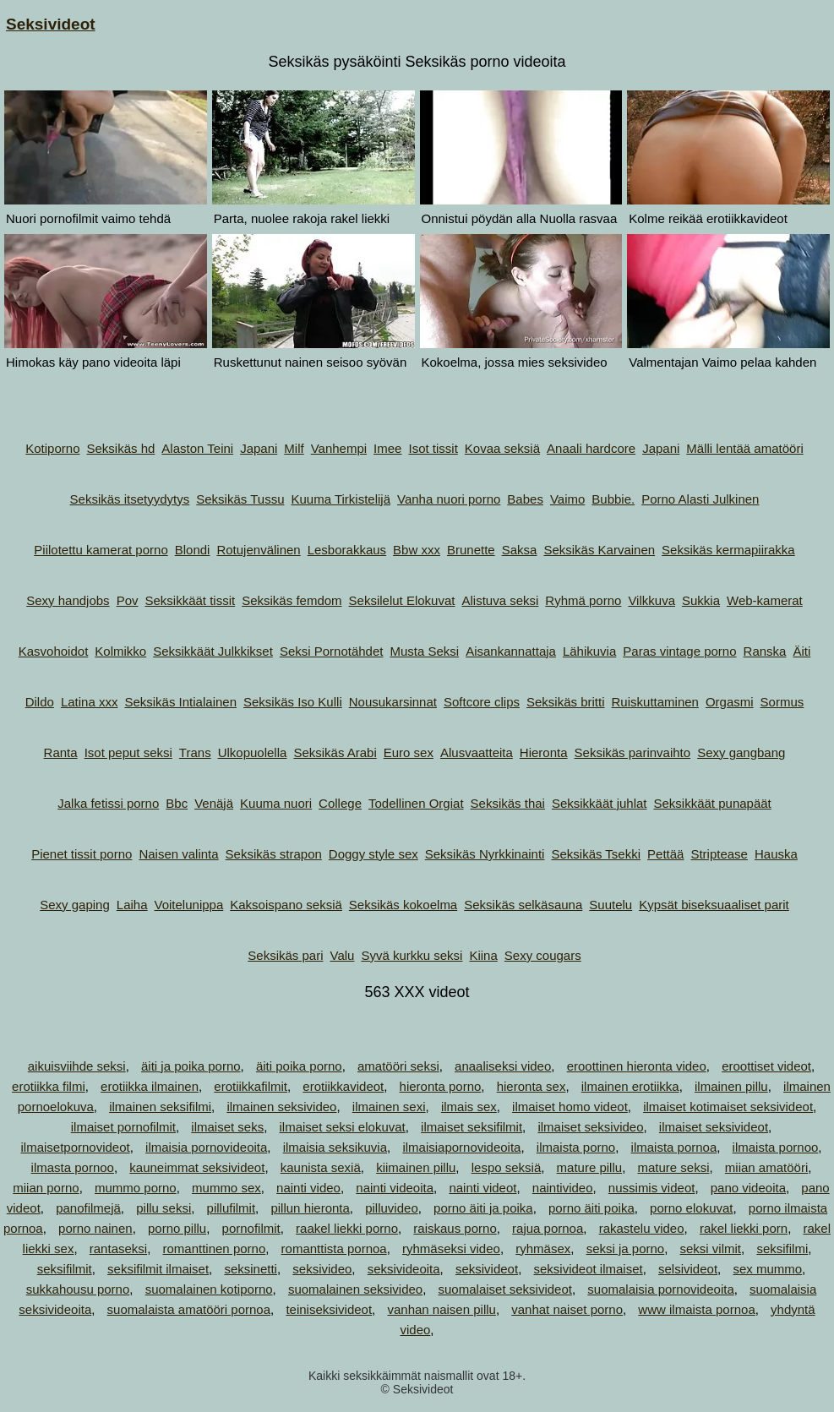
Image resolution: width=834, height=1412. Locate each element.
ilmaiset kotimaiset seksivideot (728, 1106)
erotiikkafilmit (250, 1086)
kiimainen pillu (415, 1167)
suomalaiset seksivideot (505, 1289)
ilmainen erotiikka (630, 1086)
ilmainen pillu (731, 1086)
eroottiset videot (766, 1066)
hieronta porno (441, 1086)
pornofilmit (251, 1228)
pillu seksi (163, 1208)
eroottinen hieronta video (636, 1066)
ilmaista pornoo (776, 1147)
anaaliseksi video (503, 1066)
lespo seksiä (507, 1167)
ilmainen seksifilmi (160, 1106)
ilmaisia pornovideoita (206, 1147)
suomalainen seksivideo (355, 1289)
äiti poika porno (299, 1066)
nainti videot (482, 1187)
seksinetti (250, 1269)
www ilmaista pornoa (696, 1309)
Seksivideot (50, 24)
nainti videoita (394, 1187)
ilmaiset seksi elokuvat (343, 1127)
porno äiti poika (591, 1208)
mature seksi (673, 1167)
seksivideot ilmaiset (587, 1269)
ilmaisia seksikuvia (335, 1147)
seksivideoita (404, 1269)
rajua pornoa (547, 1228)
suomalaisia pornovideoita (660, 1289)
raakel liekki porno (347, 1228)
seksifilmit (64, 1269)
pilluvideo (391, 1208)
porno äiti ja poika (483, 1208)
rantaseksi (118, 1248)
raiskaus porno (454, 1228)
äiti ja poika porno (191, 1066)
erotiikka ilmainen (150, 1086)
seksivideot (486, 1269)
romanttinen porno (214, 1248)
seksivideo (322, 1269)
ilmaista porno (576, 1147)
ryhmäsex (542, 1248)
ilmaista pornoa (674, 1147)
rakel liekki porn (744, 1228)
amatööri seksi (398, 1066)
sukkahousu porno (78, 1289)
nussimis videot (651, 1187)
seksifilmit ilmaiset (158, 1269)
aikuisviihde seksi (77, 1066)
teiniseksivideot (329, 1309)
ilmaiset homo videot (570, 1106)
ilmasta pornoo (72, 1167)
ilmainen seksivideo (281, 1106)
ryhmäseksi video (451, 1248)
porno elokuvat (691, 1208)
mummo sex (226, 1187)
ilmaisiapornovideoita (461, 1147)
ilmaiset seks (227, 1127)
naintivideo (562, 1187)
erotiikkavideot (343, 1086)
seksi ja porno (625, 1248)
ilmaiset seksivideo (590, 1127)
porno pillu (177, 1228)
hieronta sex (531, 1086)
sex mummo (767, 1269)
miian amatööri (766, 1167)
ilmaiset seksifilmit (471, 1127)
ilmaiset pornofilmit (123, 1127)
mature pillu (590, 1167)
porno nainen (95, 1228)
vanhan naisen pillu (441, 1309)
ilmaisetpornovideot (74, 1147)
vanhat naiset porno (567, 1309)
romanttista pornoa (334, 1248)
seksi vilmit (711, 1248)
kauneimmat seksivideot (196, 1167)
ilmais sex (469, 1106)
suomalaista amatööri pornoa (188, 1309)
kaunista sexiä (321, 1167)
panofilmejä (88, 1208)
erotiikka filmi (48, 1086)
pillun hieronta (309, 1208)
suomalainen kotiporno (209, 1289)
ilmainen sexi (389, 1106)
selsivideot (687, 1269)
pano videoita (748, 1187)
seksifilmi (782, 1248)
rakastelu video (641, 1228)
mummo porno (136, 1187)
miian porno (46, 1187)
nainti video (308, 1187)
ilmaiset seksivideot (713, 1127)
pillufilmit (231, 1208)
